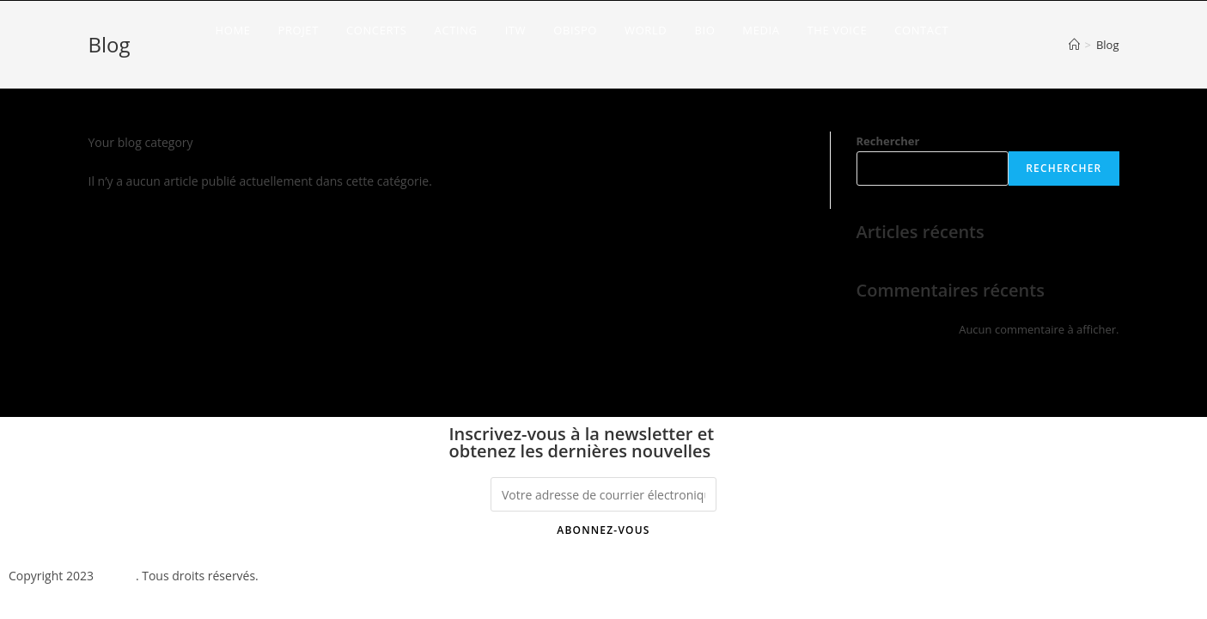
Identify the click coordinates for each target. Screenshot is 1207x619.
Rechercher (888, 141)
